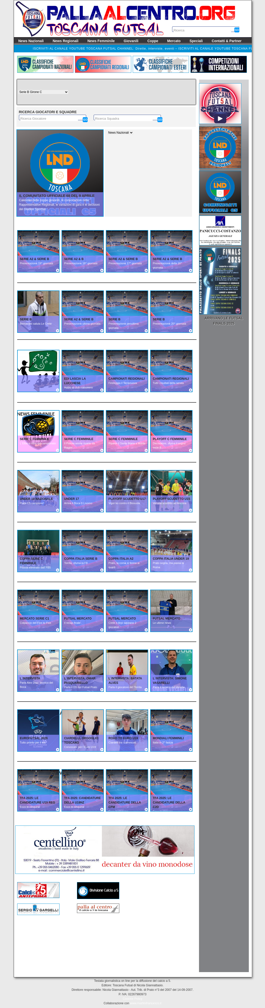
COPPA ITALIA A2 (121, 558)
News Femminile (101, 41)
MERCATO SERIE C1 (34, 618)
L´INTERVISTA (30, 678)
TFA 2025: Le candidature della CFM (125, 802)
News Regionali (65, 41)
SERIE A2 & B (74, 259)
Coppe (152, 41)
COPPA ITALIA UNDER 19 (171, 558)
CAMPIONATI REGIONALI (127, 378)
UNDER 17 (71, 499)
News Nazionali (31, 41)
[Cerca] (85, 120)
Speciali (196, 41)
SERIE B (26, 319)
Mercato (174, 41)
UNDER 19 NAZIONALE (36, 499)
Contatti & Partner (227, 41)
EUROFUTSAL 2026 (34, 738)
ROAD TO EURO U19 (123, 738)
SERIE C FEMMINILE (34, 439)
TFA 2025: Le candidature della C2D (169, 802)
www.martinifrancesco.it (145, 1003)
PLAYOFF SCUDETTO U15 (171, 499)
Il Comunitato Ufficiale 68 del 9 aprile (57, 196)
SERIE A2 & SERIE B (34, 259)
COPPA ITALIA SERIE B (80, 558)
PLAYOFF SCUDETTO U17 (127, 499)
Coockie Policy (132, 999)
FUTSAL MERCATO (78, 618)
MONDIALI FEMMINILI (168, 738)
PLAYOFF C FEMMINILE (170, 439)
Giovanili (131, 41)
